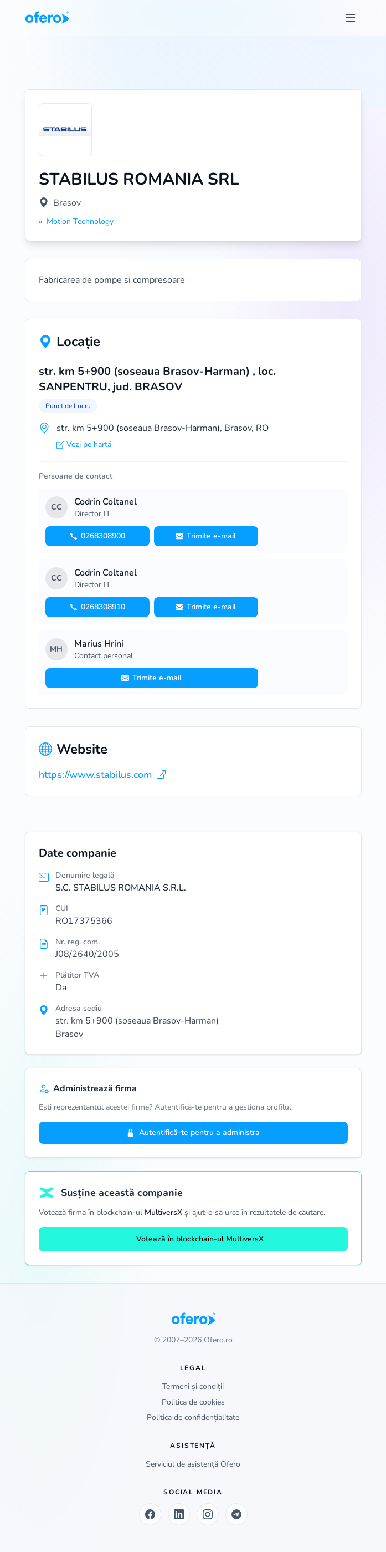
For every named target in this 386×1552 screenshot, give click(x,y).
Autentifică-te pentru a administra (193, 1132)
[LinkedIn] (179, 1514)
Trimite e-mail (206, 536)
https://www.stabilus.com (102, 774)
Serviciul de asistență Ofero (193, 1464)
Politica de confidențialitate (193, 1417)
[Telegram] (236, 1514)
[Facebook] (150, 1514)
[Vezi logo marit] (65, 129)
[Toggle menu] (350, 18)
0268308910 (97, 607)
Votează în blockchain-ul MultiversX (193, 1239)
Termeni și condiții (193, 1386)
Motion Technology (80, 221)
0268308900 (97, 536)
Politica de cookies (193, 1402)
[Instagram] (208, 1514)
